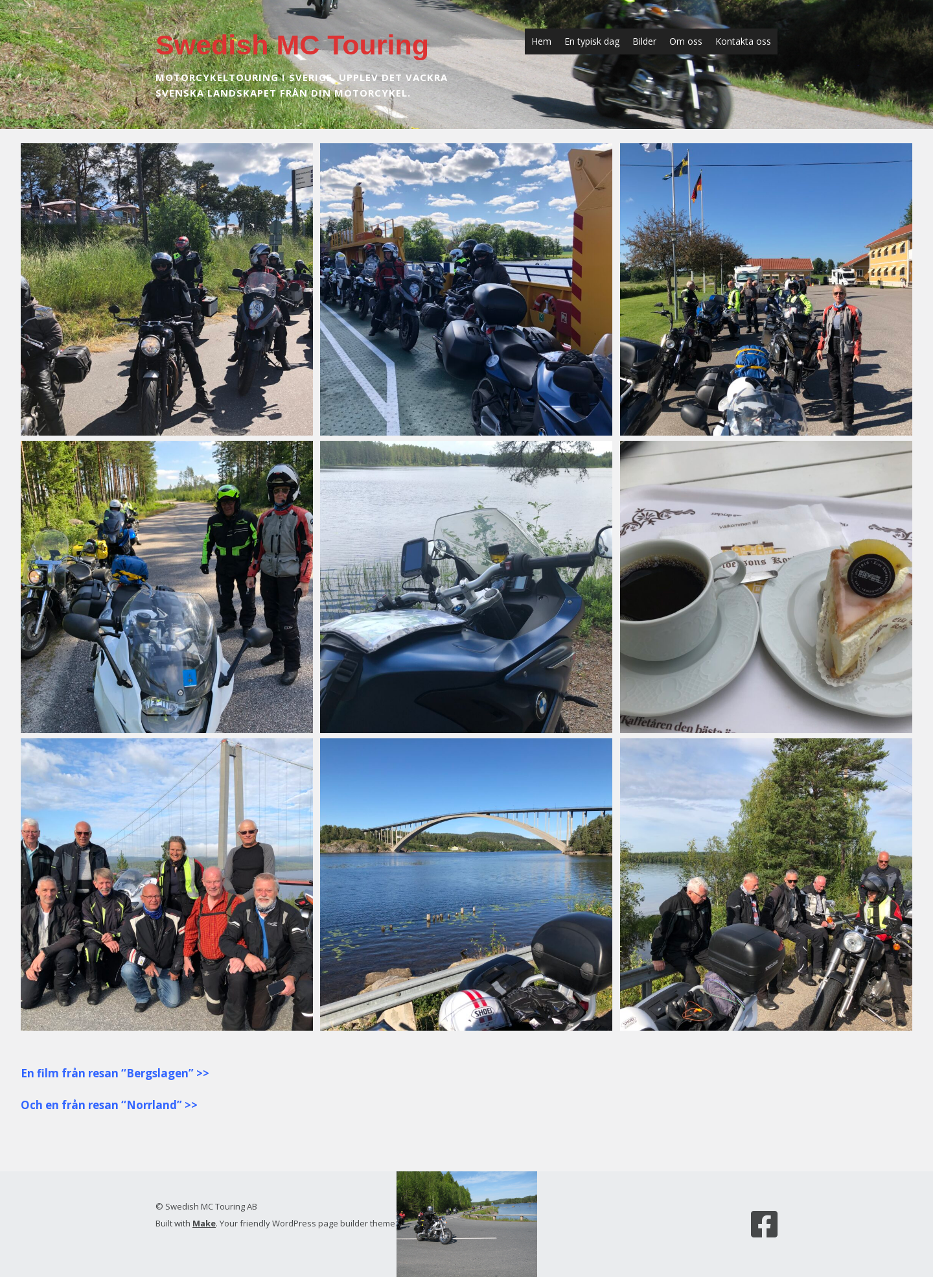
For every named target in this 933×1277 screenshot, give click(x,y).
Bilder (644, 41)
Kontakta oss (743, 41)
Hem (541, 41)
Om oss (685, 41)
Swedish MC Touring (292, 44)
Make (204, 1223)
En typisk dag (591, 41)
